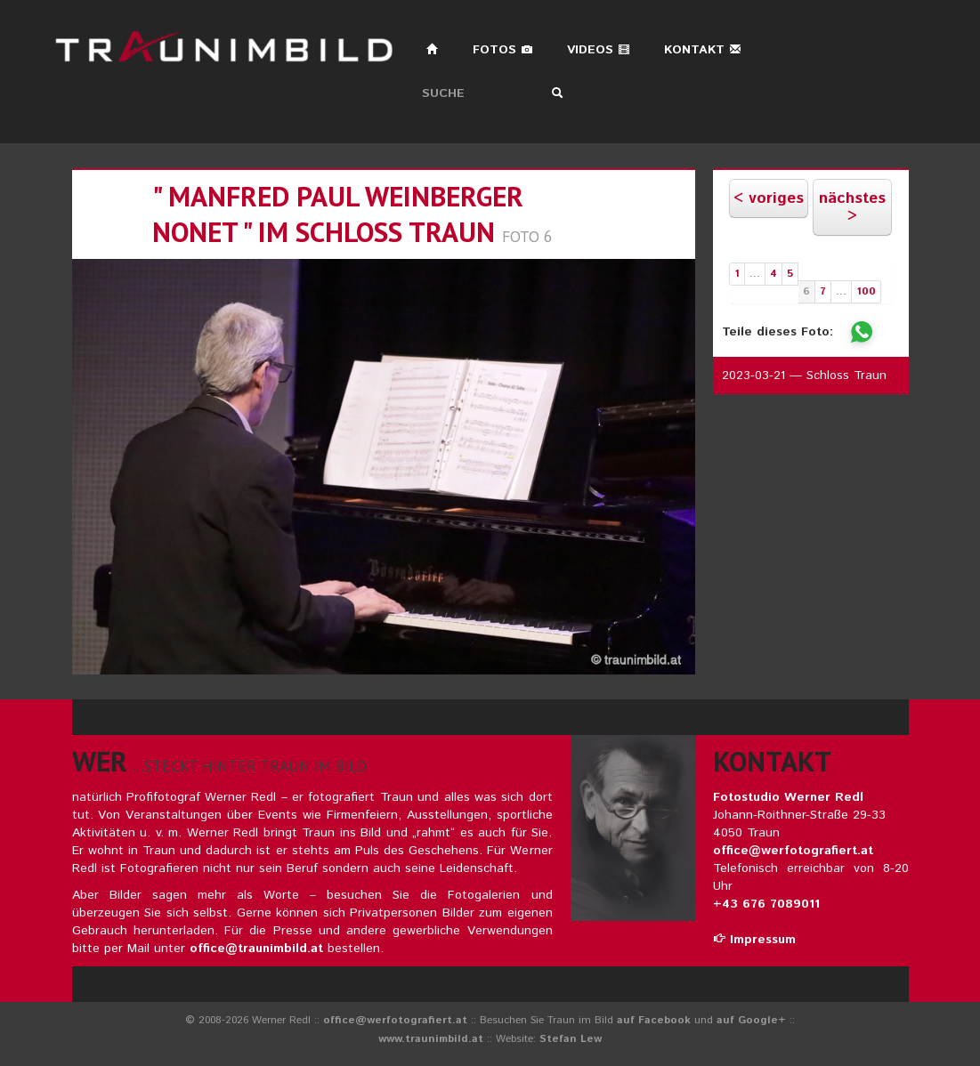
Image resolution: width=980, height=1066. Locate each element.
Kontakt (702, 50)
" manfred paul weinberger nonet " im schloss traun (337, 214)
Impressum (754, 940)
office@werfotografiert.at (793, 851)
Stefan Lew (570, 1038)
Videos (598, 50)
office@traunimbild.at (256, 948)
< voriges (768, 198)
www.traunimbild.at (430, 1038)
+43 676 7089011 (766, 904)
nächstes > (852, 207)
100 (866, 291)
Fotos (503, 50)
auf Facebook (654, 1020)
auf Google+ (751, 1020)
